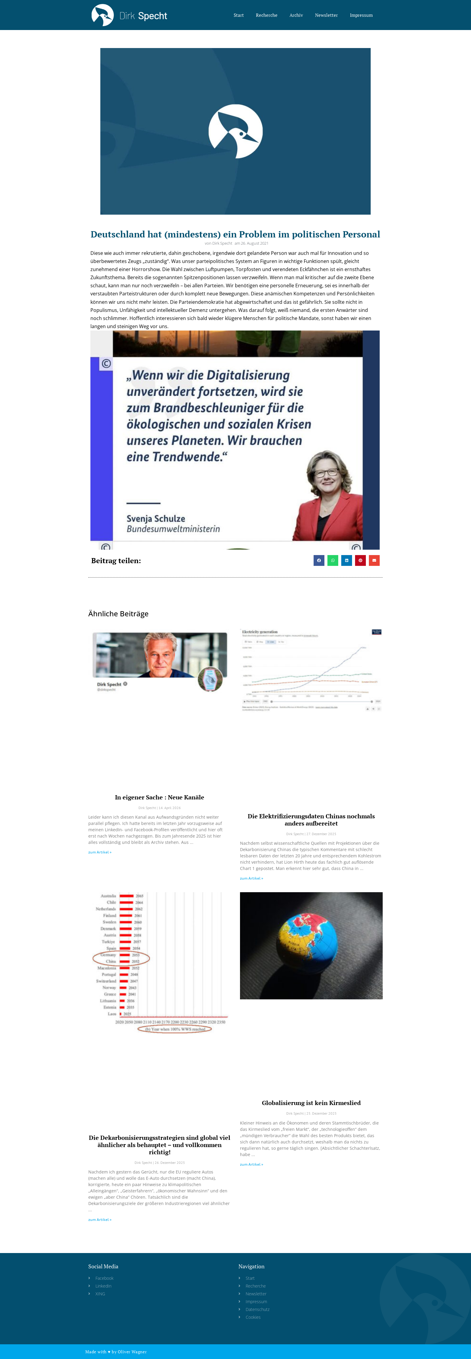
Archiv (296, 15)
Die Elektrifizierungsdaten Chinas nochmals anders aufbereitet (311, 819)
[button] (319, 560)
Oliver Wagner (132, 1351)
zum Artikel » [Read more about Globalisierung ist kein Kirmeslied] (251, 1164)
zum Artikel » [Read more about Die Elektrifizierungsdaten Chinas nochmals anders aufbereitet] (251, 878)
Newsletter (326, 15)
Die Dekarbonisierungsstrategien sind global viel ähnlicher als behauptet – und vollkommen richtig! (159, 1145)
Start (239, 15)
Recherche (267, 15)
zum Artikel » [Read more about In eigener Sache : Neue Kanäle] (99, 852)
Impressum (361, 15)
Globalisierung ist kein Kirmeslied (311, 1103)
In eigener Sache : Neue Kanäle (159, 797)
